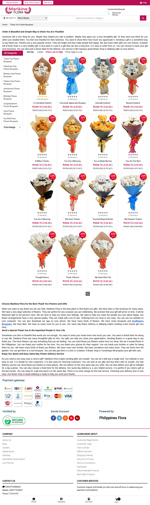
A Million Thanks (42, 161)
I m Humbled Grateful (42, 103)
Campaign (82, 465)
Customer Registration (87, 439)
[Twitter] (59, 417)
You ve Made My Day (103, 161)
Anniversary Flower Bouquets (12, 90)
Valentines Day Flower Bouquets (11, 67)
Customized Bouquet (116, 9)
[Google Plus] (77, 417)
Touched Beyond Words (103, 219)
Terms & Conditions (86, 461)
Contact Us (8, 479)
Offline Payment (84, 450)
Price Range (9, 127)
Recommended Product (88, 469)
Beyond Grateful (133, 103)
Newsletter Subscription (13, 458)
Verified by (8, 410)
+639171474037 (16, 489)
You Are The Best (133, 161)
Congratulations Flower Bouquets (11, 105)
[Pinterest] (71, 417)
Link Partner (8, 461)
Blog (4, 442)
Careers (6, 446)
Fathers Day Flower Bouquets (12, 82)
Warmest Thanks (72, 219)
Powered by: (106, 410)
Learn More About (87, 433)
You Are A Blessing (72, 161)
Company (7, 433)
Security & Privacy (85, 458)
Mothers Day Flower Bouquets (12, 75)
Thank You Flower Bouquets (21, 24)
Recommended (12, 2)
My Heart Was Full (103, 277)
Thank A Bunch (72, 277)
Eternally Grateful (102, 103)
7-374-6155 (13, 492)
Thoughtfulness (42, 277)
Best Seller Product (32, 2)
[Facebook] (53, 417)
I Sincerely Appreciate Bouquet (72, 103)
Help (143, 2)
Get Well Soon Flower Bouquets (11, 120)
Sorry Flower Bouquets (9, 112)
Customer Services (87, 479)
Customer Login (84, 442)
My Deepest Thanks (133, 219)
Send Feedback (11, 485)
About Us (6, 439)
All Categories (10, 53)
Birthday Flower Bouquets (10, 97)
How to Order (83, 446)
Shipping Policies (85, 454)
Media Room (8, 450)
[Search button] (143, 18)
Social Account (59, 410)
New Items (48, 2)
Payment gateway (12, 379)
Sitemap (6, 454)
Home (4, 24)
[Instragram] (65, 417)
